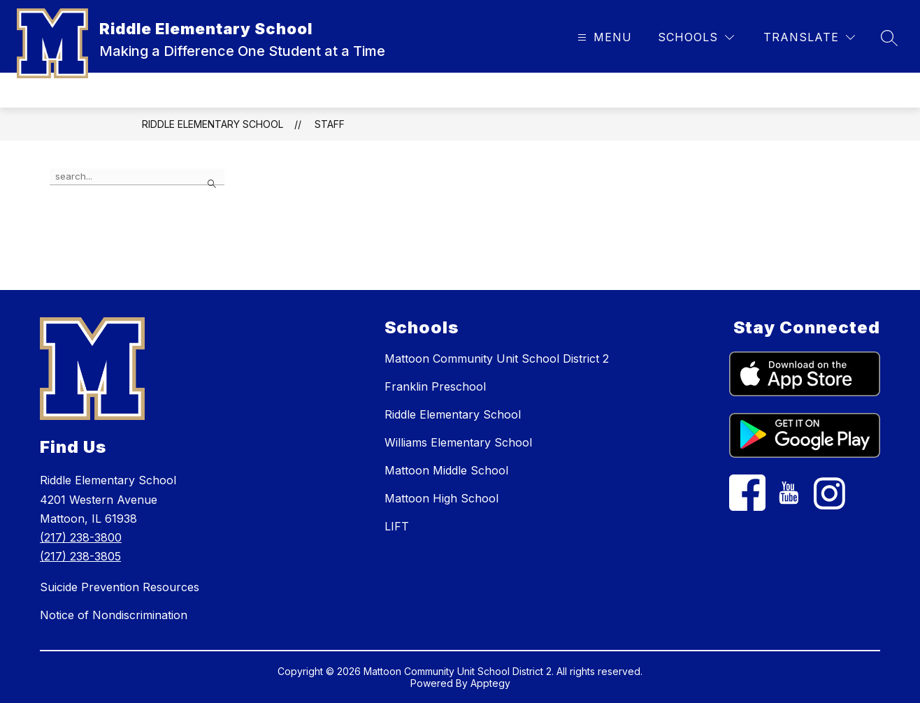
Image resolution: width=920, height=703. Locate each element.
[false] (137, 176)
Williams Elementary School (458, 442)
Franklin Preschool (435, 386)
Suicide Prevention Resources (119, 587)
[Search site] (889, 37)
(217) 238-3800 (81, 537)
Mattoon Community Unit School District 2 (496, 358)
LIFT (396, 526)
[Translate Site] (809, 37)
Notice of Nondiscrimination (113, 615)
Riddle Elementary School (212, 124)
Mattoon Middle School (446, 470)
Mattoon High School (441, 498)
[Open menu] (603, 37)
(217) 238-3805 (80, 556)
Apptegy (490, 683)
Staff (330, 124)
